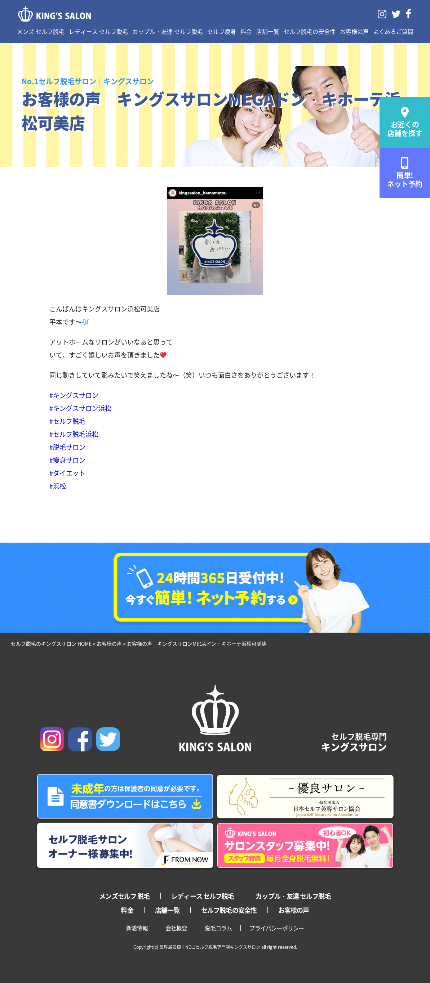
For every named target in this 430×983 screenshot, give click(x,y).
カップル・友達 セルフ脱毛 (167, 31)
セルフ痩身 (221, 31)
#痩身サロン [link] (67, 459)
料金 (246, 31)
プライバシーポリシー (276, 928)
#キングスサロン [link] (73, 395)
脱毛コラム (218, 928)
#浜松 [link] (57, 485)
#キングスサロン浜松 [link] (80, 408)
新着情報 (137, 928)
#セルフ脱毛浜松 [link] (73, 434)
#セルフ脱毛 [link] (67, 421)
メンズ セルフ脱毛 (41, 31)
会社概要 (176, 928)
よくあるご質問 (393, 31)
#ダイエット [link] (67, 472)
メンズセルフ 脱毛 (124, 896)
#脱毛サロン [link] (67, 447)
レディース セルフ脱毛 (98, 31)
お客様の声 (354, 31)
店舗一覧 (267, 31)
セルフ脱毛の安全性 (310, 31)
